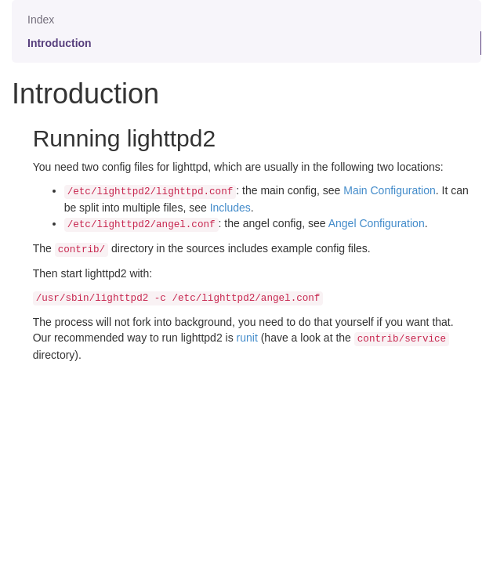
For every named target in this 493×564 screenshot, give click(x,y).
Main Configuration (389, 190)
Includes (230, 207)
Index (40, 19)
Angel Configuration (376, 223)
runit (247, 337)
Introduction (59, 43)
